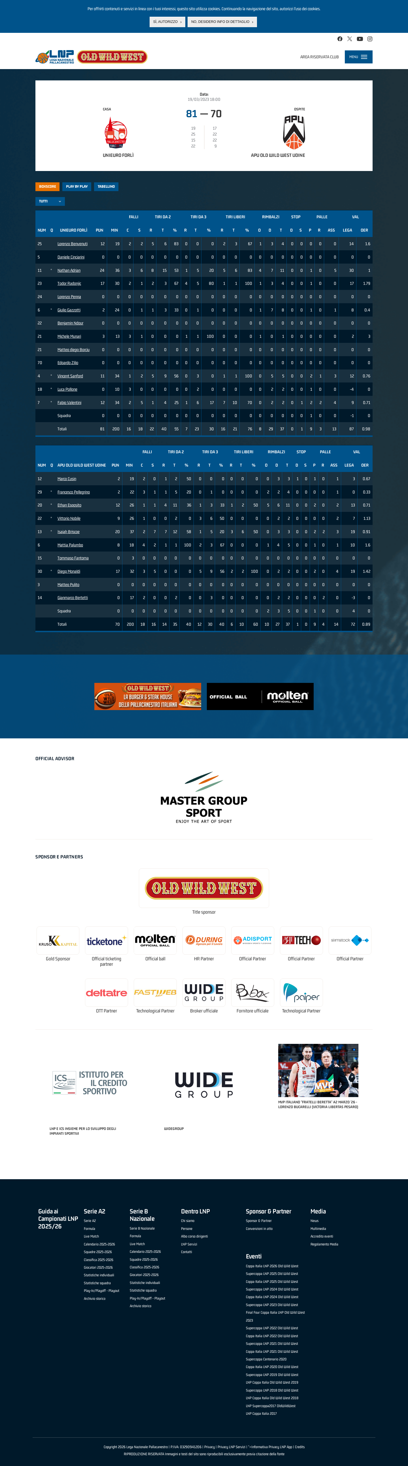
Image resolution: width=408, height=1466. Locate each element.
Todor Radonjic (69, 283)
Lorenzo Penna (69, 296)
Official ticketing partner (106, 961)
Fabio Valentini (69, 402)
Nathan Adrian (69, 270)
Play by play (77, 186)
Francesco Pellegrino (74, 492)
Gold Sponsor (58, 958)
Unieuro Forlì (118, 155)
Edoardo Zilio (68, 362)
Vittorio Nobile (69, 518)
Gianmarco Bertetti (73, 597)
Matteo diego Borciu (74, 349)
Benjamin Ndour (70, 322)
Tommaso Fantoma (73, 557)
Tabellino (106, 186)
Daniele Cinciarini (71, 257)
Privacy (209, 1447)
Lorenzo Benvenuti (73, 243)
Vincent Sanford (70, 375)
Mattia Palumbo (70, 544)
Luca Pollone (67, 389)
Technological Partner (155, 1011)
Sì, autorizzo (165, 22)
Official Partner (252, 958)
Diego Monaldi (69, 571)
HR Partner (204, 958)
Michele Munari (69, 336)
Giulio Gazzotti (69, 309)
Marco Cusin (67, 478)
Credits (300, 1447)
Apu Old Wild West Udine (278, 155)
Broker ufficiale (204, 1011)
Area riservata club (319, 56)
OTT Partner (106, 1011)
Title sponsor (204, 912)
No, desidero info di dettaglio (220, 22)
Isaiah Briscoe (69, 531)
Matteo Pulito (68, 584)
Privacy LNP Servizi (231, 1447)
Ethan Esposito (69, 505)
